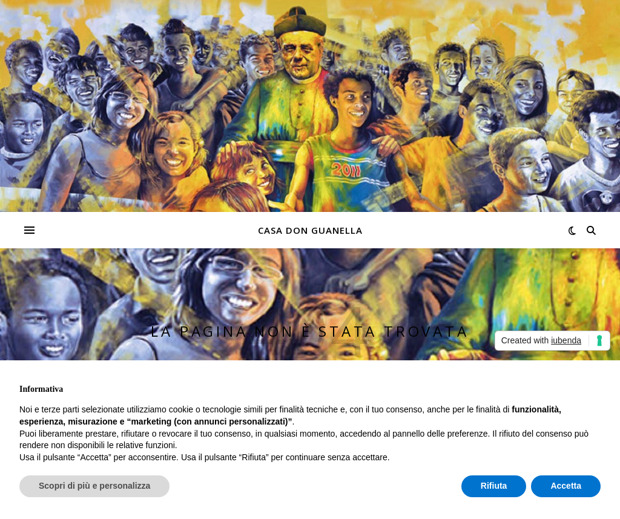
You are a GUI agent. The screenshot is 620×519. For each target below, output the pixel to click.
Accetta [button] (565, 486)
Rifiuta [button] (494, 486)
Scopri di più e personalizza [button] (94, 486)
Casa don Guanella (310, 230)
